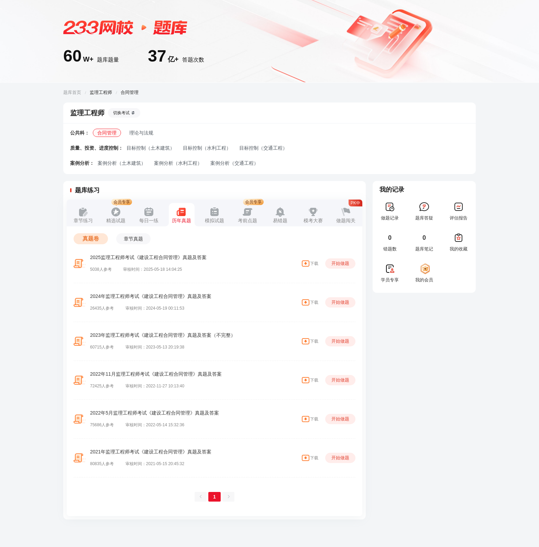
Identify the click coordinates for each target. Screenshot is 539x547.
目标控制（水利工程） (207, 148)
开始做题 (340, 263)
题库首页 (72, 92)
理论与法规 (141, 133)
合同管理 (107, 133)
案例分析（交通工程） (234, 163)
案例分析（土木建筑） (122, 163)
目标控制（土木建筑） (150, 148)
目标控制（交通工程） (263, 148)
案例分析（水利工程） (178, 163)
